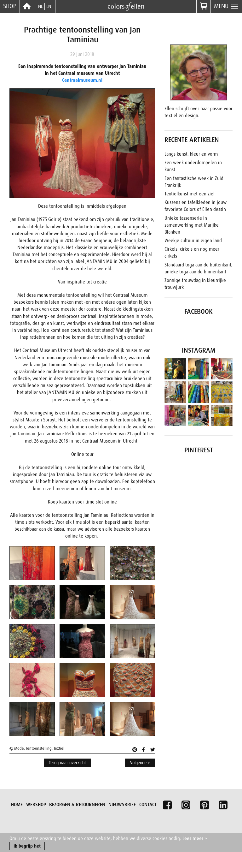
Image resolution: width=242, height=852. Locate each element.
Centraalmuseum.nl (82, 80)
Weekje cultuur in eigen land (193, 240)
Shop (9, 6)
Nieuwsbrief (122, 804)
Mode (19, 748)
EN (48, 6)
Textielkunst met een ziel (189, 194)
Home (17, 804)
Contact (148, 804)
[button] (30, 563)
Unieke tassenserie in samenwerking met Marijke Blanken (191, 225)
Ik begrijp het (27, 846)
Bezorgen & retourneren (77, 804)
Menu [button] (226, 6)
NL (40, 6)
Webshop (36, 804)
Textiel (59, 748)
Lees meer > (194, 839)
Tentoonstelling (39, 748)
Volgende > (140, 763)
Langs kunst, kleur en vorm (191, 154)
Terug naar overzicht (67, 763)
